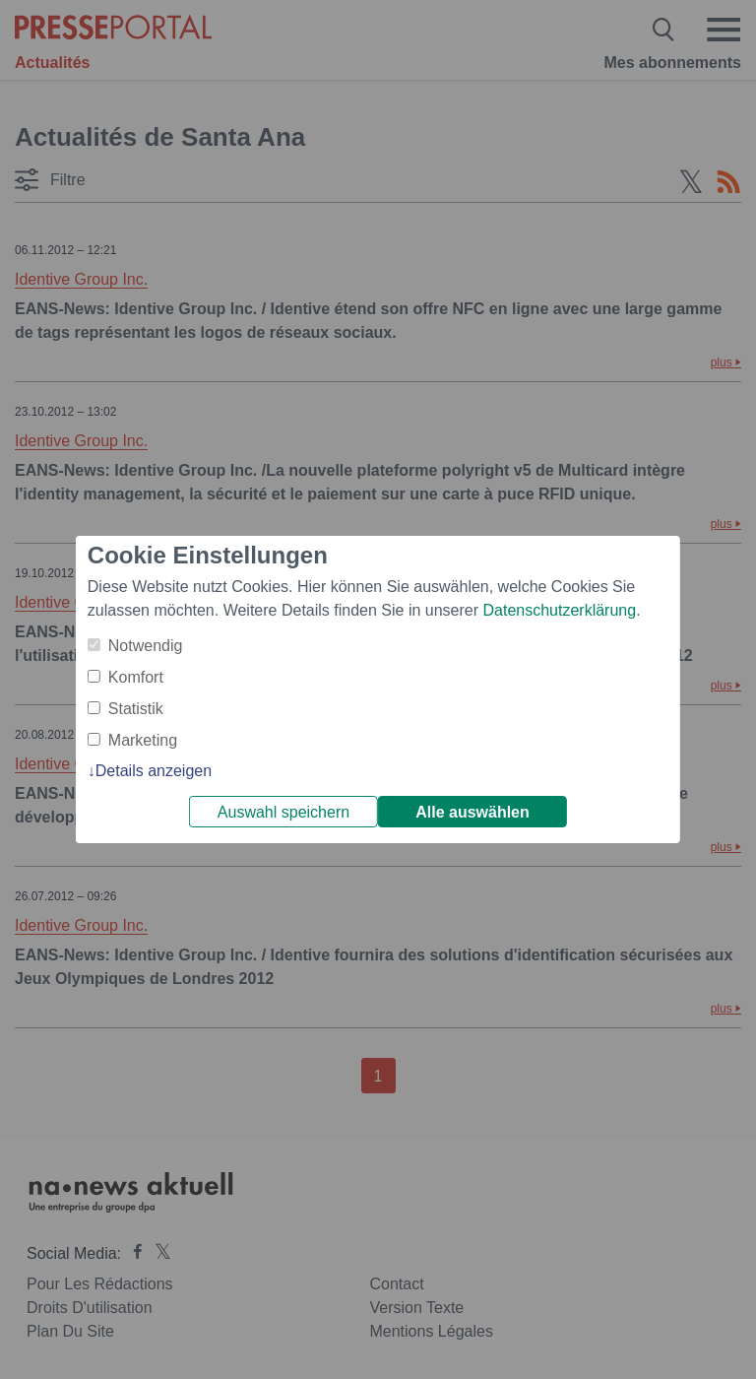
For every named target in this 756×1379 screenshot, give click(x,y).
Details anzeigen (153, 770)
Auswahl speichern (283, 812)
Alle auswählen (472, 812)
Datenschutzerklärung (559, 610)
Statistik (135, 708)
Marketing (142, 740)
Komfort (135, 677)
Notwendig (145, 645)
